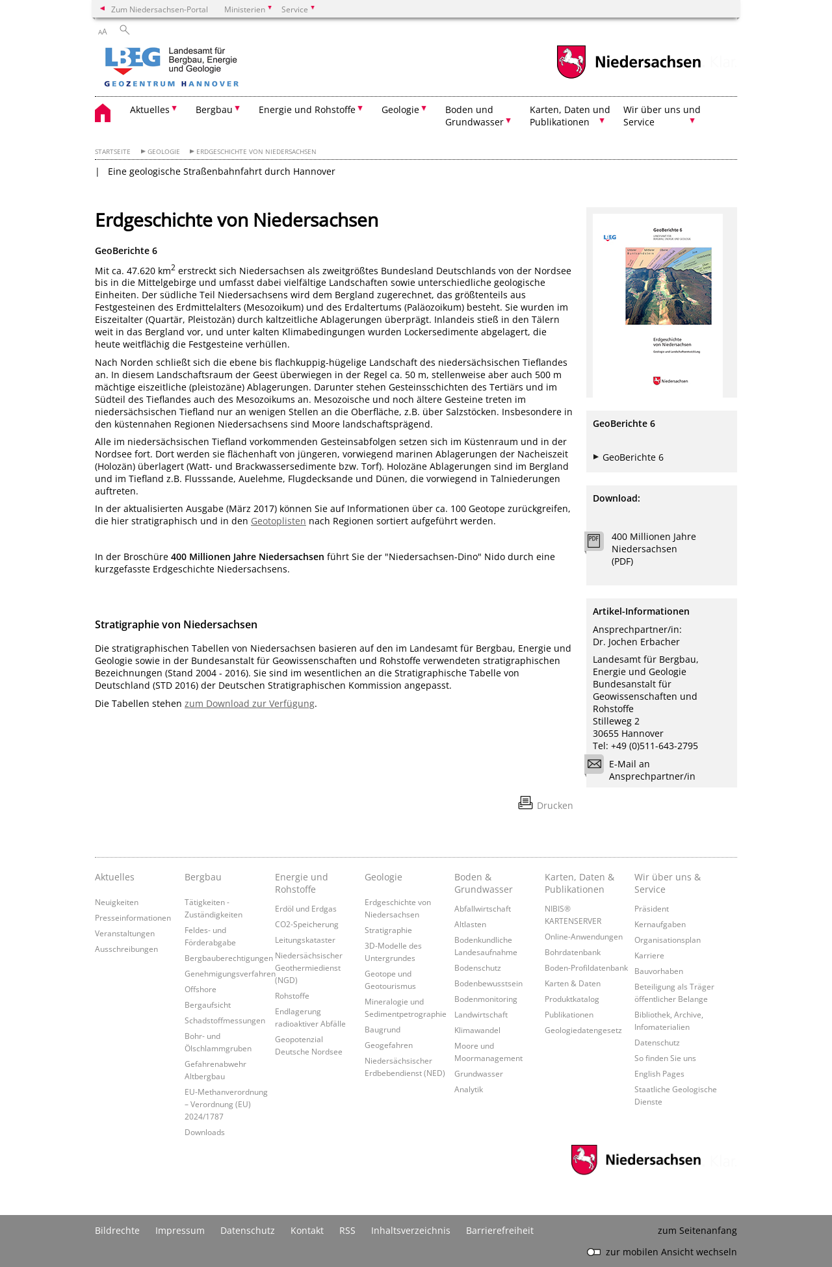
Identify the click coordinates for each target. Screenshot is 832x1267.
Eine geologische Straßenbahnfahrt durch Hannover (221, 171)
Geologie (164, 151)
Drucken (555, 805)
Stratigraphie (388, 930)
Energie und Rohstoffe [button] (307, 109)
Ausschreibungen (126, 948)
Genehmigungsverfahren (230, 973)
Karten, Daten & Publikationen (579, 883)
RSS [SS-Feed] (347, 1230)
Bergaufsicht (208, 1004)
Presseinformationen (133, 917)
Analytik (468, 1089)
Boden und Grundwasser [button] (474, 115)
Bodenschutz (477, 967)
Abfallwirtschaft (482, 908)
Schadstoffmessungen (225, 1020)
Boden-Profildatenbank (586, 967)
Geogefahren (389, 1045)
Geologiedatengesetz (583, 1030)
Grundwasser (478, 1073)
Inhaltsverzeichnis (410, 1230)
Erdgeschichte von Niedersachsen (256, 151)
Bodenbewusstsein (488, 983)
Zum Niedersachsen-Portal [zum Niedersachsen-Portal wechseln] (159, 9)
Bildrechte (117, 1230)
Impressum (180, 1230)
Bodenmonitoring (485, 998)
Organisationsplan (667, 939)
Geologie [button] (400, 109)
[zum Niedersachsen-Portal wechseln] (628, 77)
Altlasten (470, 924)
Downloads (205, 1132)
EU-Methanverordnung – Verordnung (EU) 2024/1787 (226, 1103)
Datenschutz (657, 1042)
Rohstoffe (292, 995)
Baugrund (382, 1029)
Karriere (649, 955)
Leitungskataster (305, 939)
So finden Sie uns (665, 1058)
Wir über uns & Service (667, 883)
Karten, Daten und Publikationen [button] (570, 115)
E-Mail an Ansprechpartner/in (644, 770)
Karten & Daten (573, 983)
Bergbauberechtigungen (229, 958)
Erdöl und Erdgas (306, 908)
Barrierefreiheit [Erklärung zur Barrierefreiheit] (500, 1230)
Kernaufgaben (660, 924)
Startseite (113, 151)
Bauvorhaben (658, 971)
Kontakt (307, 1230)
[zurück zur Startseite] (208, 68)
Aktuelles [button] (150, 109)
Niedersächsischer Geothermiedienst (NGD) (309, 967)
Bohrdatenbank (573, 952)
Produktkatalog (572, 998)
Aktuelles (115, 877)
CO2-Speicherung (307, 924)
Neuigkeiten (116, 902)
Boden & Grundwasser (483, 883)
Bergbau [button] (214, 109)
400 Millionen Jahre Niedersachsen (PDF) (654, 548)
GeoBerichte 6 (633, 457)
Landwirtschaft (481, 1014)
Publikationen (569, 1014)
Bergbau (203, 877)
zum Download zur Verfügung (250, 703)
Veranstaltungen (125, 933)
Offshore (200, 989)
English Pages (659, 1073)
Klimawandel (477, 1030)
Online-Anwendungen (584, 936)
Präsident (651, 908)
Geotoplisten (278, 521)
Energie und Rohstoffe (301, 883)
